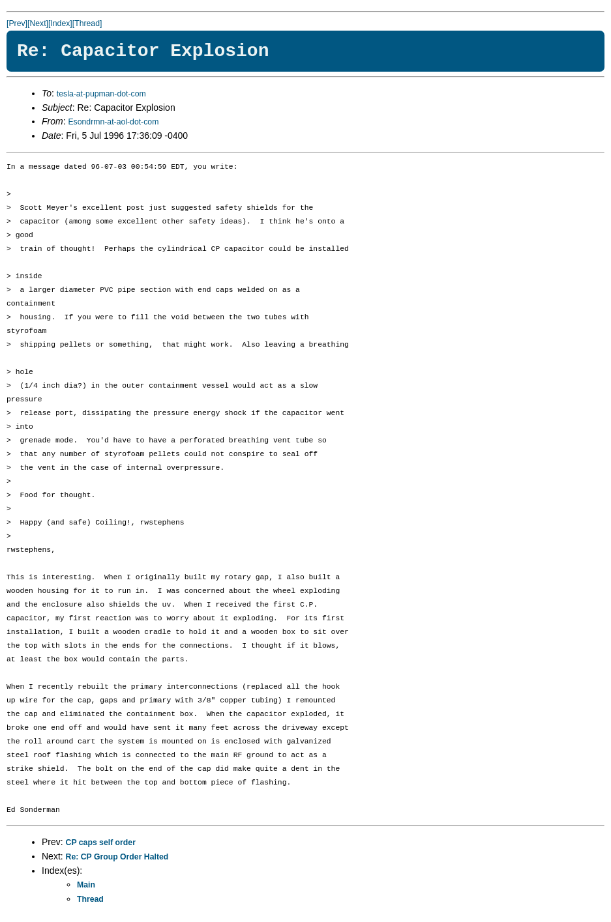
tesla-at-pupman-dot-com (101, 93)
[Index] (60, 23)
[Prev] (17, 23)
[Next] (37, 23)
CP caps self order (101, 842)
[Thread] (87, 23)
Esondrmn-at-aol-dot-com (113, 121)
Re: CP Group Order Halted (117, 856)
